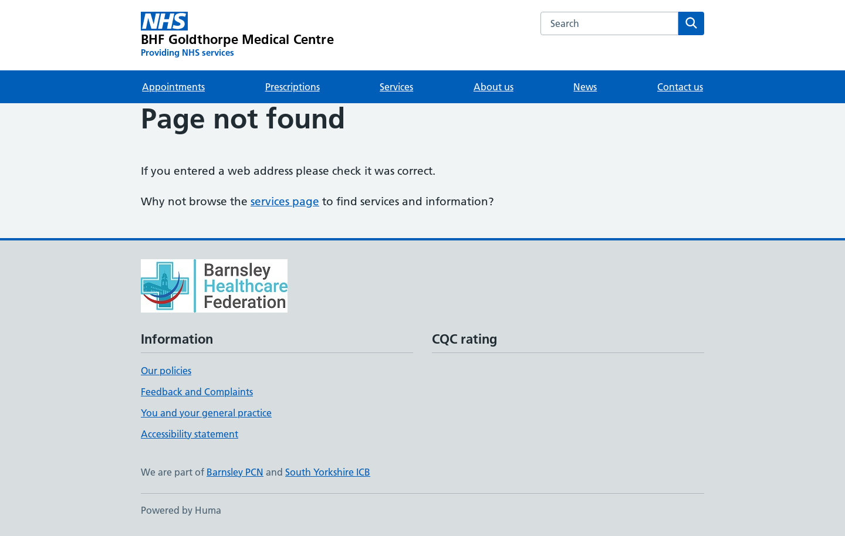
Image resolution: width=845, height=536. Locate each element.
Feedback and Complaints (197, 392)
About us (493, 87)
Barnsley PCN (235, 472)
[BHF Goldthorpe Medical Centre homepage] (237, 35)
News (585, 87)
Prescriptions (292, 87)
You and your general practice (206, 413)
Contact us (680, 87)
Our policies (166, 370)
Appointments (173, 87)
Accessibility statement (189, 434)
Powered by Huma (181, 510)
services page (285, 201)
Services (396, 87)
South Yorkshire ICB (327, 472)
